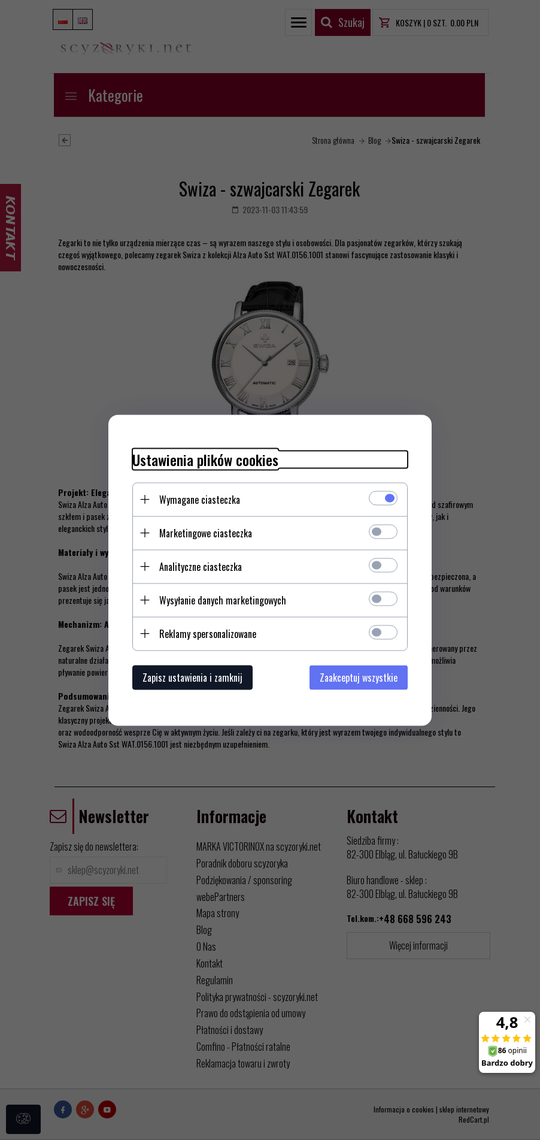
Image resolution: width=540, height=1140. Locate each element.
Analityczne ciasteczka (200, 566)
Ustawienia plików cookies (205, 459)
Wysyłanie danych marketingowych (222, 599)
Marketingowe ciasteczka (205, 532)
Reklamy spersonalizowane (207, 633)
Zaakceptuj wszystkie (359, 677)
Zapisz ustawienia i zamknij (192, 677)
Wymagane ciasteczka (199, 499)
